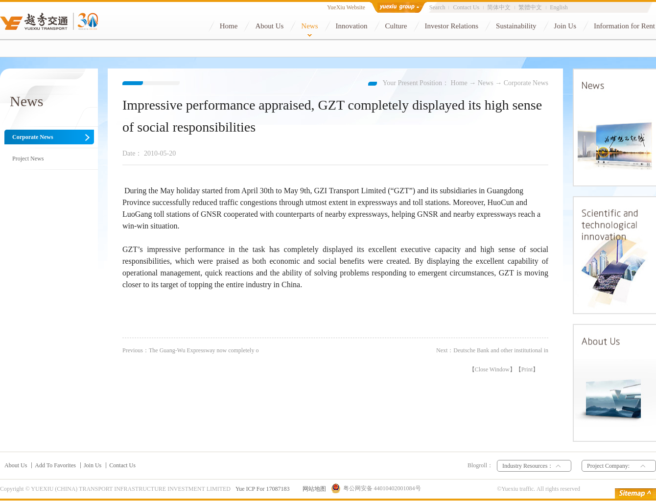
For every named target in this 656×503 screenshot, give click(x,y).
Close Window (492, 369)
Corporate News (526, 83)
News (485, 83)
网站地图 (313, 488)
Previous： (190, 350)
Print (527, 369)
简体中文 (499, 7)
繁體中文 (530, 7)
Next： (492, 350)
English (559, 7)
